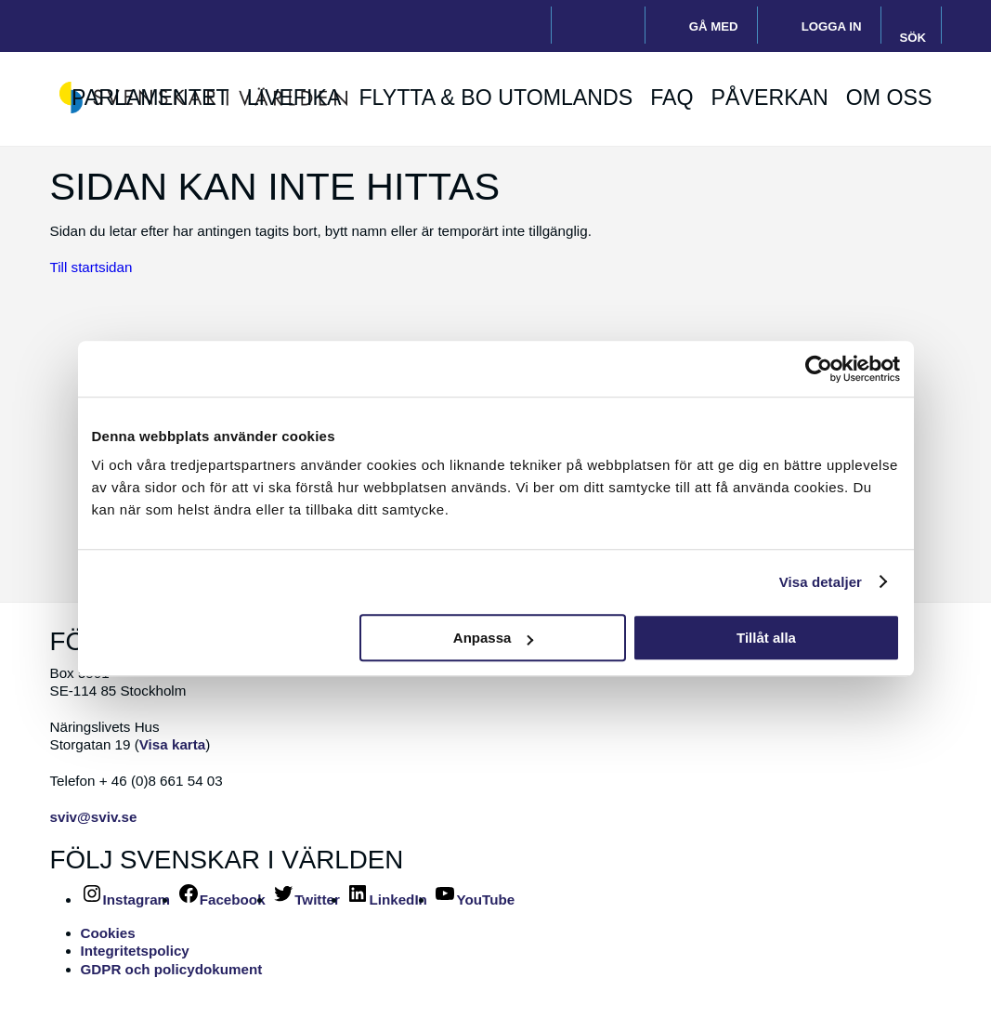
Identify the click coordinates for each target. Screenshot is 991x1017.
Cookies (108, 933)
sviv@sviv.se (93, 817)
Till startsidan (91, 267)
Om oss (889, 98)
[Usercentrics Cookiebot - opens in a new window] (818, 369)
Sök (913, 37)
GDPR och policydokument (172, 969)
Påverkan (769, 98)
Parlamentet (150, 98)
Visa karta (172, 744)
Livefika (294, 98)
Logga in (832, 26)
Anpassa (493, 637)
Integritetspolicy (135, 950)
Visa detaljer (820, 582)
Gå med (713, 26)
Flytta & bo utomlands (495, 98)
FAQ (671, 98)
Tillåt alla (766, 637)
